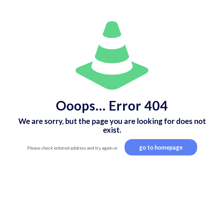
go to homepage (161, 147)
